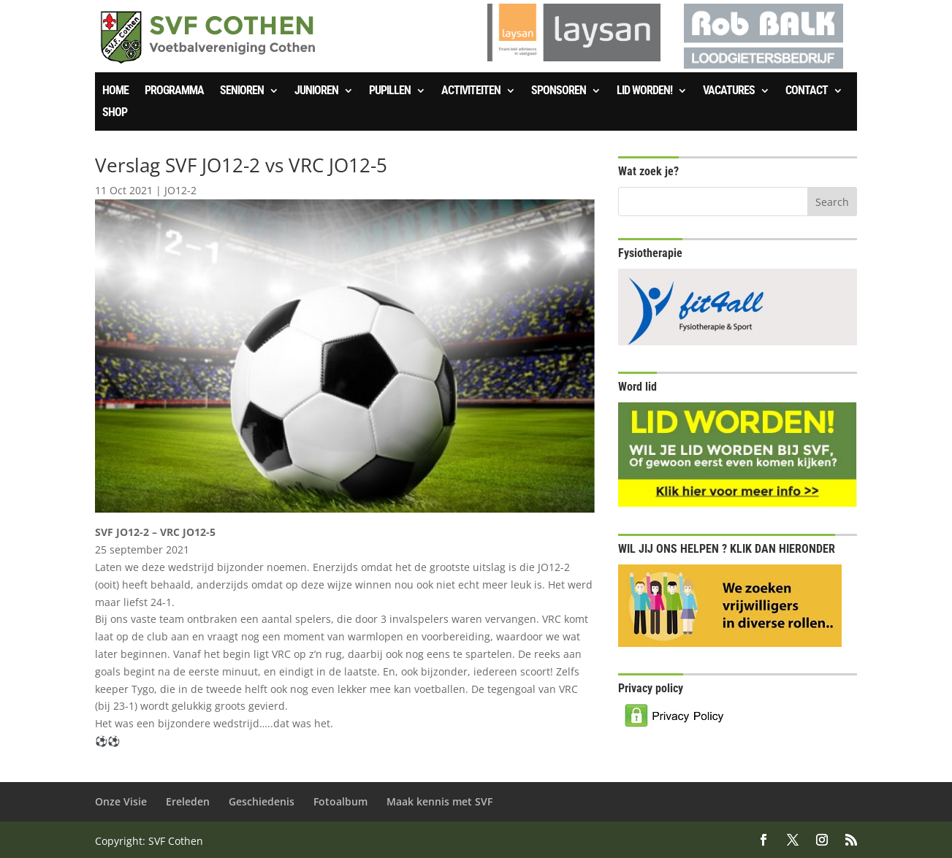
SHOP (114, 113)
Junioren (316, 91)
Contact (806, 91)
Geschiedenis (261, 801)
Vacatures (729, 91)
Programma (174, 91)
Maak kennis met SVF (439, 801)
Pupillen (390, 91)
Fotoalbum (340, 801)
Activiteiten (470, 91)
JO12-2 (180, 190)
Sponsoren (558, 91)
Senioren (242, 91)
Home (115, 91)
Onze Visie (121, 801)
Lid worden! (644, 91)
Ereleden (188, 801)
